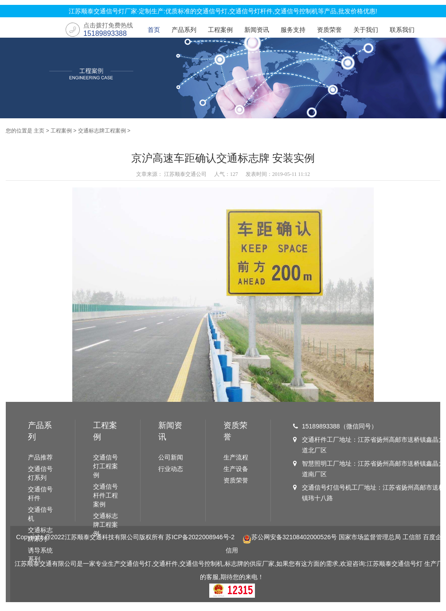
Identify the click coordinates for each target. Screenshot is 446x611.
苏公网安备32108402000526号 (290, 537)
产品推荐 (40, 457)
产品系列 (184, 29)
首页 (154, 29)
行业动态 (170, 468)
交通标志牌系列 (40, 534)
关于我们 (365, 29)
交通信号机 (40, 514)
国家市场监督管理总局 (370, 537)
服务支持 (293, 29)
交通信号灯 (407, 563)
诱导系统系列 (40, 555)
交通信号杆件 (40, 494)
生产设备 (235, 468)
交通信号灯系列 (40, 473)
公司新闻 (170, 457)
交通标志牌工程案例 (102, 131)
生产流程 (235, 457)
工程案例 (220, 29)
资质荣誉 (329, 29)
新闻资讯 (256, 29)
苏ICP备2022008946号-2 (200, 537)
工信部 (412, 537)
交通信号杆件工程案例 (105, 495)
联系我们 (402, 29)
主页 (39, 131)
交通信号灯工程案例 (105, 466)
